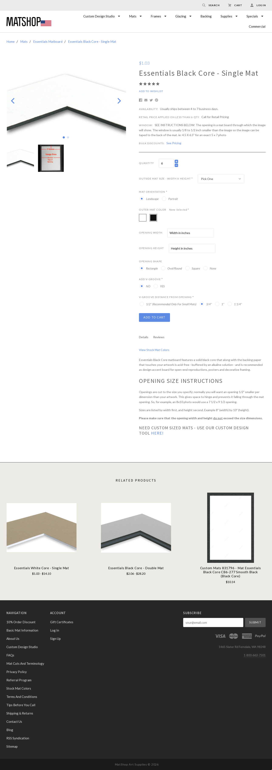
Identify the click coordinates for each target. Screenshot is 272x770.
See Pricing (173, 143)
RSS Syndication (17, 738)
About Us (12, 638)
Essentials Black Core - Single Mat (92, 41)
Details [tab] (143, 337)
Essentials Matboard (47, 41)
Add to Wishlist (151, 91)
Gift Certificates (61, 622)
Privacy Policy (16, 672)
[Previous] (13, 101)
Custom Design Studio (99, 16)
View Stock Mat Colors (154, 350)
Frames (156, 16)
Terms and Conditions (21, 697)
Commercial (257, 26)
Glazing (180, 16)
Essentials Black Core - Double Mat (136, 568)
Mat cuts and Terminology (25, 663)
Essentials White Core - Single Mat (41, 568)
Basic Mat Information (22, 630)
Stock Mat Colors (18, 688)
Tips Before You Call (20, 705)
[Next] (118, 101)
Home (10, 41)
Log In (54, 630)
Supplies (226, 16)
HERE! (157, 433)
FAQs (10, 655)
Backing (206, 16)
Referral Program (18, 680)
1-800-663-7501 (255, 655)
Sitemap (12, 746)
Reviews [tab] (158, 337)
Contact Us (14, 721)
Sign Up (55, 638)
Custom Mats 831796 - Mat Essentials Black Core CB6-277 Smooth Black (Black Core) (230, 572)
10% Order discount (20, 622)
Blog (9, 730)
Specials (252, 16)
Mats (132, 16)
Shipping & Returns (19, 713)
